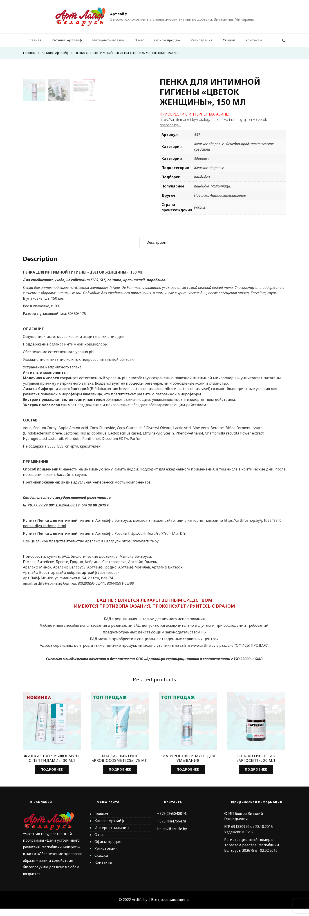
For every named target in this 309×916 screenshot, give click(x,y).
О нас (139, 40)
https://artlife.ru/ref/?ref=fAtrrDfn (157, 540)
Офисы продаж (167, 40)
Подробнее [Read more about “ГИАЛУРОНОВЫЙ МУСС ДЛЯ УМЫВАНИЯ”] (188, 776)
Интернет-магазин (108, 40)
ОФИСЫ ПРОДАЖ (251, 652)
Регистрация (202, 40)
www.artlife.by (203, 652)
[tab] (156, 249)
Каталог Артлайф (67, 40)
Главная (34, 40)
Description (156, 249)
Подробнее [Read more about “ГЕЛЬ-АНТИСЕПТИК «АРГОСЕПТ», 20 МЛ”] (256, 776)
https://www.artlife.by (140, 548)
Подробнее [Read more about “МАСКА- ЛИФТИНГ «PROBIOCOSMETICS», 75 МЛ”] (120, 776)
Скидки (229, 40)
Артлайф (118, 13)
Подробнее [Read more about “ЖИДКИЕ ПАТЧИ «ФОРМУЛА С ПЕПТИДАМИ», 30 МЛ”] (52, 776)
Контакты (253, 40)
